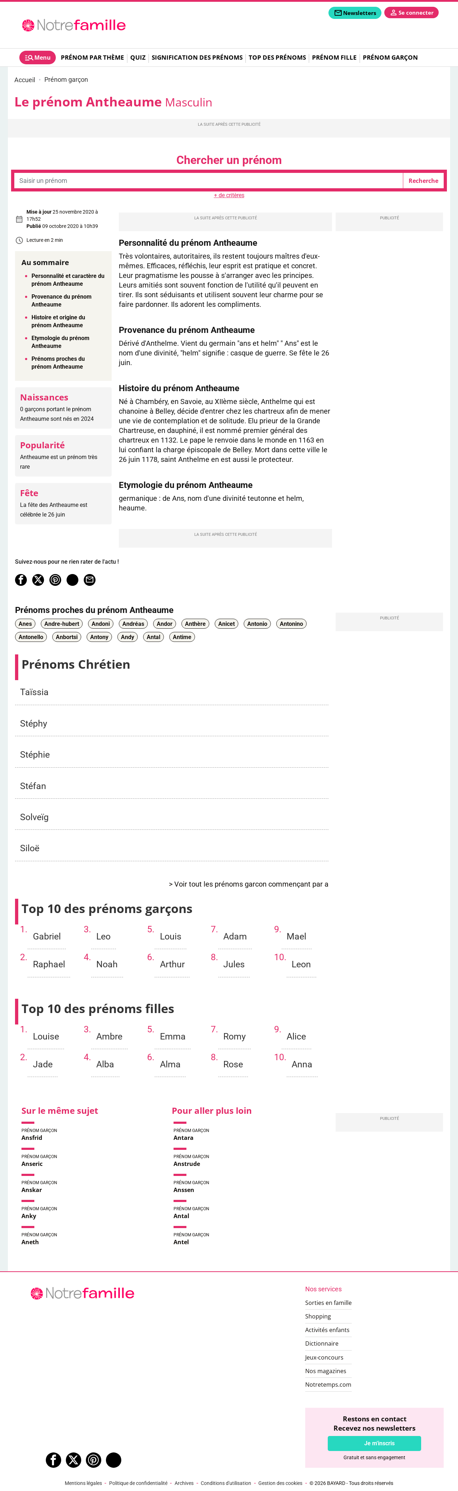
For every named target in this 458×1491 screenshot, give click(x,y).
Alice (296, 1036)
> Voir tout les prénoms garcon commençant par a (248, 884)
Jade (43, 1064)
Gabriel (47, 936)
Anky (28, 1216)
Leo (103, 936)
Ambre (109, 1036)
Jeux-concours (324, 1357)
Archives (184, 1483)
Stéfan (33, 786)
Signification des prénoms (197, 57)
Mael (296, 936)
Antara (184, 1138)
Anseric (32, 1164)
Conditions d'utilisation (226, 1483)
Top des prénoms (277, 57)
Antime (182, 636)
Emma (173, 1036)
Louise (46, 1036)
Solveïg (34, 817)
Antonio (257, 623)
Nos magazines (325, 1371)
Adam (235, 936)
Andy (127, 636)
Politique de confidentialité (138, 1483)
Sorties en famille (328, 1303)
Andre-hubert (61, 623)
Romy (234, 1036)
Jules (234, 964)
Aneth (30, 1242)
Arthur (172, 964)
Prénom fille (334, 57)
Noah (107, 964)
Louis (170, 936)
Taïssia (34, 692)
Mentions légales (83, 1483)
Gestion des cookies (280, 1483)
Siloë (29, 848)
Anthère (195, 623)
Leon (301, 964)
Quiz (138, 57)
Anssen (184, 1190)
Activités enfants (327, 1330)
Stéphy (33, 723)
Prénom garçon (390, 57)
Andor (164, 623)
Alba (105, 1064)
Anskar (31, 1190)
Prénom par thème (92, 57)
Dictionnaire (321, 1343)
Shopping (318, 1316)
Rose (233, 1064)
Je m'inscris (379, 1443)
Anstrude (187, 1164)
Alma (170, 1064)
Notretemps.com (328, 1384)
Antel (181, 1242)
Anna (302, 1064)
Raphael (49, 964)
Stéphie (35, 754)
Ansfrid (31, 1138)
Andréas (133, 623)
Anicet (226, 623)
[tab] (37, 57)
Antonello (31, 636)
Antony (99, 636)
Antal (153, 636)
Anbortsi (67, 636)
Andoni (101, 623)
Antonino (291, 623)
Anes (25, 623)
